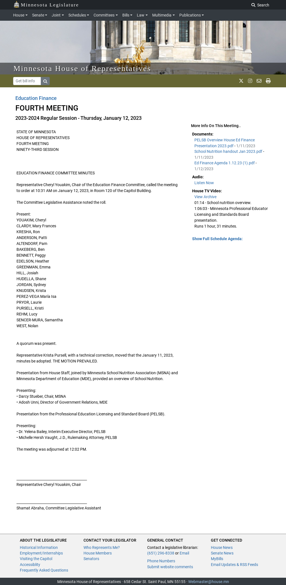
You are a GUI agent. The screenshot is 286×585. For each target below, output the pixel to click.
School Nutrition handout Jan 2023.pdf (228, 151)
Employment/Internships (41, 553)
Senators (91, 558)
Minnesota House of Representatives (82, 68)
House (18, 15)
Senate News (222, 553)
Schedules (77, 15)
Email (184, 553)
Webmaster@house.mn (208, 581)
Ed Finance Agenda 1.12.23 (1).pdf (225, 163)
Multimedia (161, 15)
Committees (104, 15)
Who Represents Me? (102, 547)
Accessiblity (30, 564)
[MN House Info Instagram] (250, 81)
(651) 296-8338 (160, 553)
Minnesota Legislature (46, 4)
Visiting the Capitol (36, 558)
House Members (98, 553)
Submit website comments (170, 567)
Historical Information (39, 547)
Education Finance (36, 98)
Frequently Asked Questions (44, 570)
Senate (38, 15)
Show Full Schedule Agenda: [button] (217, 239)
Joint (56, 15)
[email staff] (259, 81)
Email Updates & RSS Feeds (234, 564)
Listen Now (204, 183)
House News (222, 547)
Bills (125, 15)
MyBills (217, 558)
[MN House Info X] (241, 81)
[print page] (268, 81)
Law (140, 15)
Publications (190, 15)
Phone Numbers (161, 561)
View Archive (205, 197)
